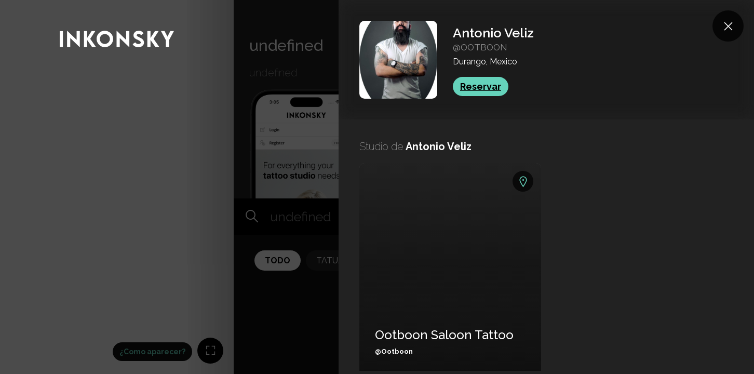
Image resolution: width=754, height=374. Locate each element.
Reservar (480, 86)
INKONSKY (21, 5)
